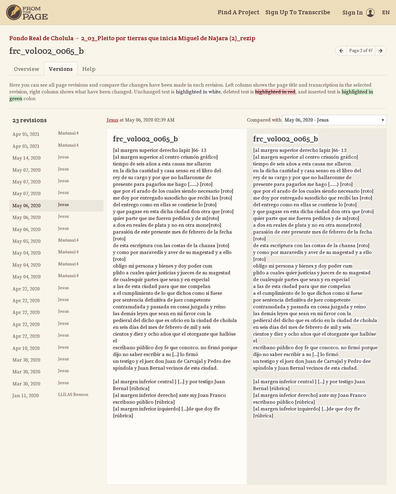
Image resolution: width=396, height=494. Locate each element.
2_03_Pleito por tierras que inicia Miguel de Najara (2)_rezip (168, 38)
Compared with (264, 120)
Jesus (112, 120)
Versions (61, 68)
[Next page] (381, 51)
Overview (26, 68)
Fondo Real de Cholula (41, 38)
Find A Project (238, 12)
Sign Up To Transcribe (297, 12)
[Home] (27, 12)
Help (89, 68)
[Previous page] (341, 51)
